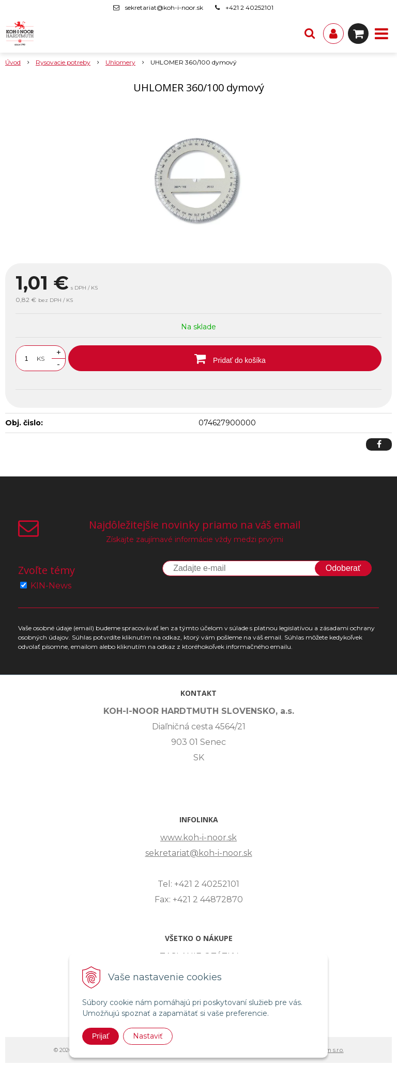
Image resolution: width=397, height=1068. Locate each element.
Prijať (100, 1036)
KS (40, 358)
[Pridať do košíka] (224, 358)
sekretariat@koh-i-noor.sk (164, 7)
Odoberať (343, 568)
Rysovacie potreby (63, 62)
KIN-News (50, 586)
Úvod (13, 62)
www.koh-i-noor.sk (198, 837)
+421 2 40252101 (249, 7)
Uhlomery (120, 62)
